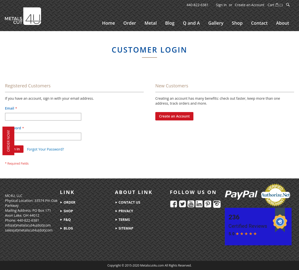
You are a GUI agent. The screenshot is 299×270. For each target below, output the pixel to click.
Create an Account (249, 4)
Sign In (221, 4)
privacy (124, 211)
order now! (8, 141)
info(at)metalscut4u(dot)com (28, 225)
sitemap (124, 228)
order (67, 202)
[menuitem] (108, 23)
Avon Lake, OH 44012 (22, 215)
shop (66, 211)
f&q (65, 219)
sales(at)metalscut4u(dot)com (29, 230)
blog (66, 228)
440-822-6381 (197, 4)
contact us (127, 202)
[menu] (195, 23)
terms (122, 219)
